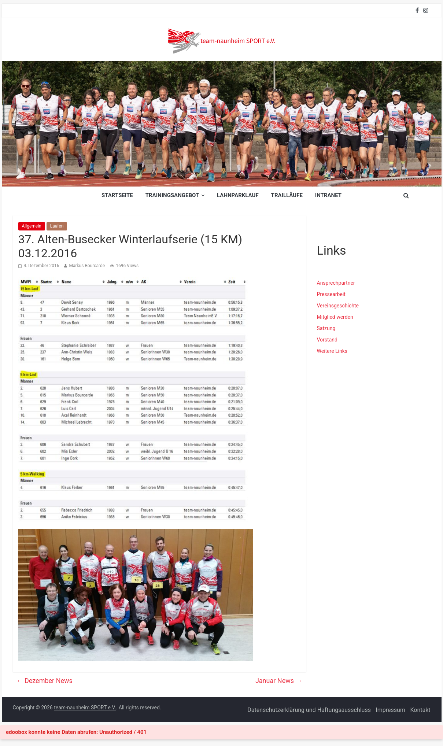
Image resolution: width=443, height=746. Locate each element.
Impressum (390, 709)
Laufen (57, 226)
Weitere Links (332, 351)
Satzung (326, 328)
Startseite (117, 195)
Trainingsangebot (172, 195)
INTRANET (328, 195)
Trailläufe (287, 195)
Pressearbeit (331, 294)
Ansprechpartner (336, 283)
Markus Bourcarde (87, 265)
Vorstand (327, 340)
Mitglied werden (335, 317)
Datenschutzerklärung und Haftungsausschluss (309, 709)
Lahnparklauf (238, 195)
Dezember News (44, 680)
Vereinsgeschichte (338, 306)
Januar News (278, 680)
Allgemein (31, 226)
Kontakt (420, 709)
